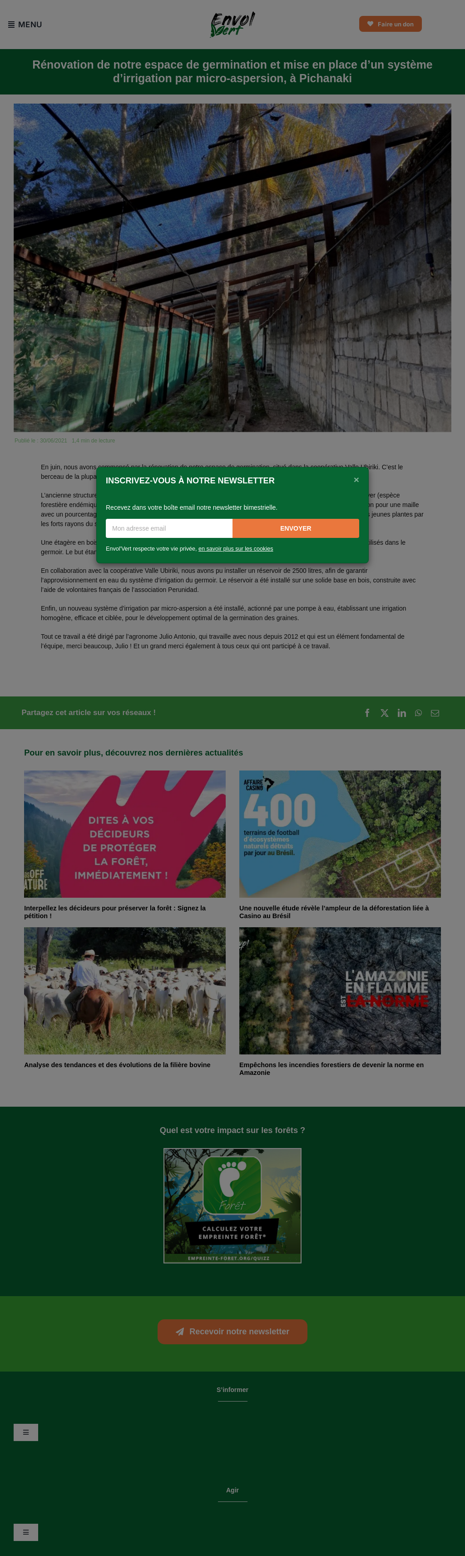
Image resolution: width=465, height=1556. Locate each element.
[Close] (356, 479)
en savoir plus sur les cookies (235, 549)
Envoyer (295, 528)
